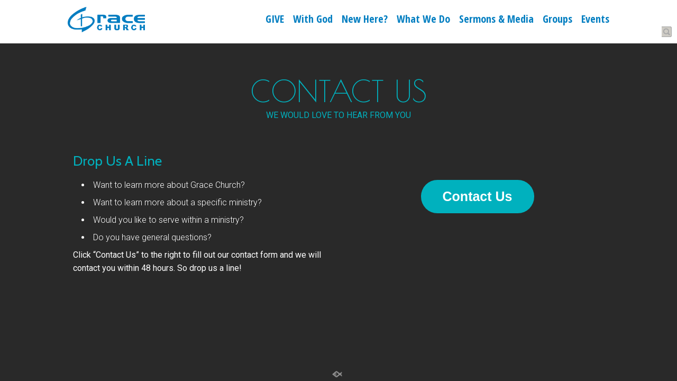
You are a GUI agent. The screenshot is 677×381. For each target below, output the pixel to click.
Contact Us (478, 196)
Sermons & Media (496, 20)
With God (313, 20)
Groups (557, 20)
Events (595, 20)
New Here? (365, 20)
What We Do (423, 20)
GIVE (275, 20)
